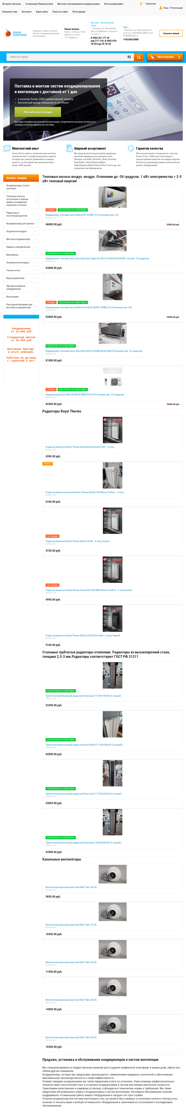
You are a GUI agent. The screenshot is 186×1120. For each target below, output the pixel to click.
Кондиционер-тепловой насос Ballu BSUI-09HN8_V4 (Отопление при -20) (82, 214)
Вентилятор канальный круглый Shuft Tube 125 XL (71, 924)
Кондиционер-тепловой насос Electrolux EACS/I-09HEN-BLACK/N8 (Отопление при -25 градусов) (94, 351)
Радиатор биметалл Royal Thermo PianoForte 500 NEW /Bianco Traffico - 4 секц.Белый (89, 590)
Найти (139, 57)
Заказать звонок (171, 33)
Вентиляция (12, 296)
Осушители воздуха (16, 231)
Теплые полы (13, 270)
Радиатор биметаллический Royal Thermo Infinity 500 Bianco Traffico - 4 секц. (85, 492)
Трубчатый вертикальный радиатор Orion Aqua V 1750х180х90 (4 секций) (83, 695)
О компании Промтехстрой (39, 3)
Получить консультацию (38, 112)
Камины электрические (18, 246)
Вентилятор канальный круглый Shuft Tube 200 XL (71, 999)
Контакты (26, 11)
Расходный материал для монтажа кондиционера (19, 306)
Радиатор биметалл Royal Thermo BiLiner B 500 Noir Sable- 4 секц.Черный (83, 635)
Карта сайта (42, 11)
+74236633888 (131, 39)
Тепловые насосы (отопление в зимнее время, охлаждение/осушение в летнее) (17, 200)
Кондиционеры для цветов (20, 223)
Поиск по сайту (60, 11)
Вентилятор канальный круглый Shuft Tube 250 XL (71, 1037)
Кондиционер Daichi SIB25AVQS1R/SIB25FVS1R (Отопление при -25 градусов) (85, 394)
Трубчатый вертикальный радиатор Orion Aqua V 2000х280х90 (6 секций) (83, 842)
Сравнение (151, 3)
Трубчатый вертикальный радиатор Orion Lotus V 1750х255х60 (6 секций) (84, 793)
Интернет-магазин (11, 3)
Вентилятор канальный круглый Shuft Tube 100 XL (71, 887)
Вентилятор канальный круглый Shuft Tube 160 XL (71, 962)
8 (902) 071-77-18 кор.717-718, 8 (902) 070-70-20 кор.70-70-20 (104, 41)
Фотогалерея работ (114, 3)
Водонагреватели (15, 278)
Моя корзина (163, 57)
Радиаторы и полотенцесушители (16, 214)
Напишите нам (9, 11)
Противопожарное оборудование (15, 287)
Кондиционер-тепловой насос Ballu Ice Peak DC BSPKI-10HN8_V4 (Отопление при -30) (89, 307)
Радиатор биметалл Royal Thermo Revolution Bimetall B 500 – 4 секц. (80, 446)
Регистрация (78, 11)
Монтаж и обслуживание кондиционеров (78, 3)
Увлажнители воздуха (17, 262)
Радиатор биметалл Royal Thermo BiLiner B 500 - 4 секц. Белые (77, 541)
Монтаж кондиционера (18, 239)
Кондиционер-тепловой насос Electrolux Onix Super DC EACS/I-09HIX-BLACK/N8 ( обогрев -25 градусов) (97, 258)
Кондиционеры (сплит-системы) (18, 187)
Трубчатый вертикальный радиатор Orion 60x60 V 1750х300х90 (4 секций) (84, 744)
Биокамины (12, 254)
